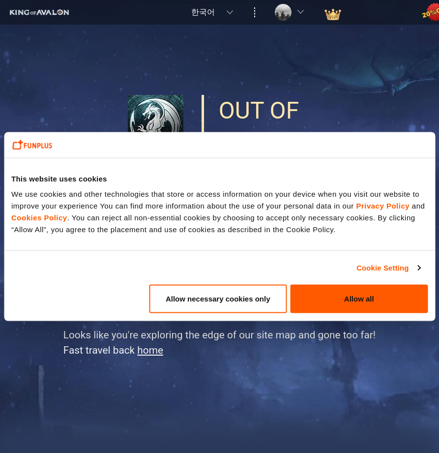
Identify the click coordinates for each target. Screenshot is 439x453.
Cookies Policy (39, 217)
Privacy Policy (383, 206)
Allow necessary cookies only (218, 299)
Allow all (359, 299)
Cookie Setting (382, 267)
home (150, 350)
